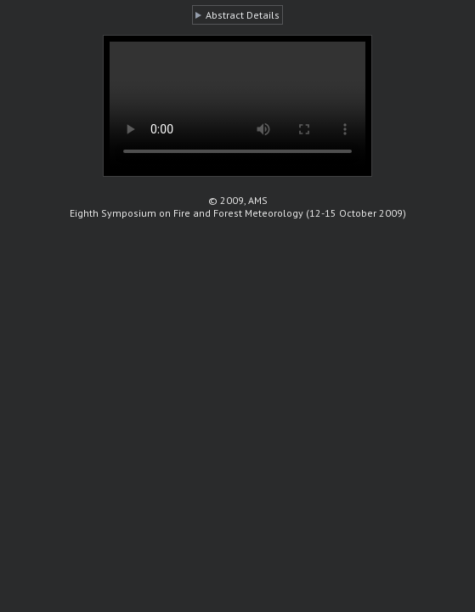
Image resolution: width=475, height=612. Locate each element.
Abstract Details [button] (243, 14)
